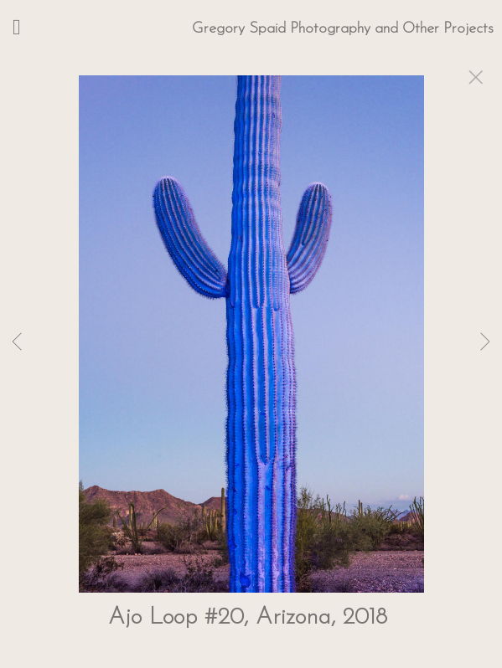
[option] (251, 355)
